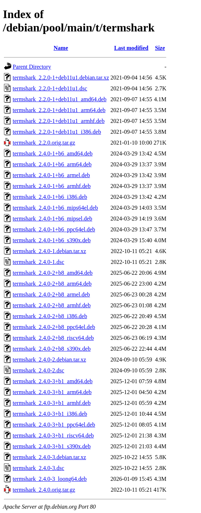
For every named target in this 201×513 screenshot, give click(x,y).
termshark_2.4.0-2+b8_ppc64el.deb (54, 327)
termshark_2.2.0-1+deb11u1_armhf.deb (58, 121)
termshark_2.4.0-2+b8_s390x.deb (52, 349)
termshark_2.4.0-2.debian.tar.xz (49, 359)
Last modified (131, 48)
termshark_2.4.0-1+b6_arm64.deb (52, 164)
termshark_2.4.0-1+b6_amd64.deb (53, 153)
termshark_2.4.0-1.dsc (38, 262)
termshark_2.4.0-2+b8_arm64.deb (52, 284)
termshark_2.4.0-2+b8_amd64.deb (53, 273)
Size (160, 48)
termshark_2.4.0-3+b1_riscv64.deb (53, 435)
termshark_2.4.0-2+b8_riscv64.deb (53, 338)
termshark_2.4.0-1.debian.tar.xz (49, 251)
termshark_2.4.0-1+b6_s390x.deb (52, 240)
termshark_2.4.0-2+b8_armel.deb (51, 294)
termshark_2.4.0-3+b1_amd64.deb (53, 381)
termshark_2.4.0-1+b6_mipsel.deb (52, 218)
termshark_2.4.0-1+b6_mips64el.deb (55, 208)
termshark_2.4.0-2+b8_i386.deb (50, 316)
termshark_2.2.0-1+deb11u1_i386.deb (57, 132)
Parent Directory (32, 67)
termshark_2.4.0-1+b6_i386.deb (50, 197)
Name (61, 48)
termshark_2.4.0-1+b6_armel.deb (51, 175)
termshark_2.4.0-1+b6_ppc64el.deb (54, 229)
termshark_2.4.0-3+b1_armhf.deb (52, 403)
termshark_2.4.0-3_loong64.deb (50, 479)
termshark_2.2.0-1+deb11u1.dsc (50, 88)
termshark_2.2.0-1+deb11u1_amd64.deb (59, 99)
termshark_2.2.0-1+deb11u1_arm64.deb (59, 110)
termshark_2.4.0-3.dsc (38, 468)
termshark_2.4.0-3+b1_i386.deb (50, 414)
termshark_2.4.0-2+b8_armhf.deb (52, 305)
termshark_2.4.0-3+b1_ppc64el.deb (54, 425)
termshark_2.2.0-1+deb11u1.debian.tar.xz (61, 77)
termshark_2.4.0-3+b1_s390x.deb (52, 446)
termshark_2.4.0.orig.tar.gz (44, 490)
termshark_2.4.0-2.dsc (38, 370)
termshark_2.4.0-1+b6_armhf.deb (52, 186)
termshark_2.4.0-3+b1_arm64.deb (52, 392)
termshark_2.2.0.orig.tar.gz (44, 143)
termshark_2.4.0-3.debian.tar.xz (49, 457)
